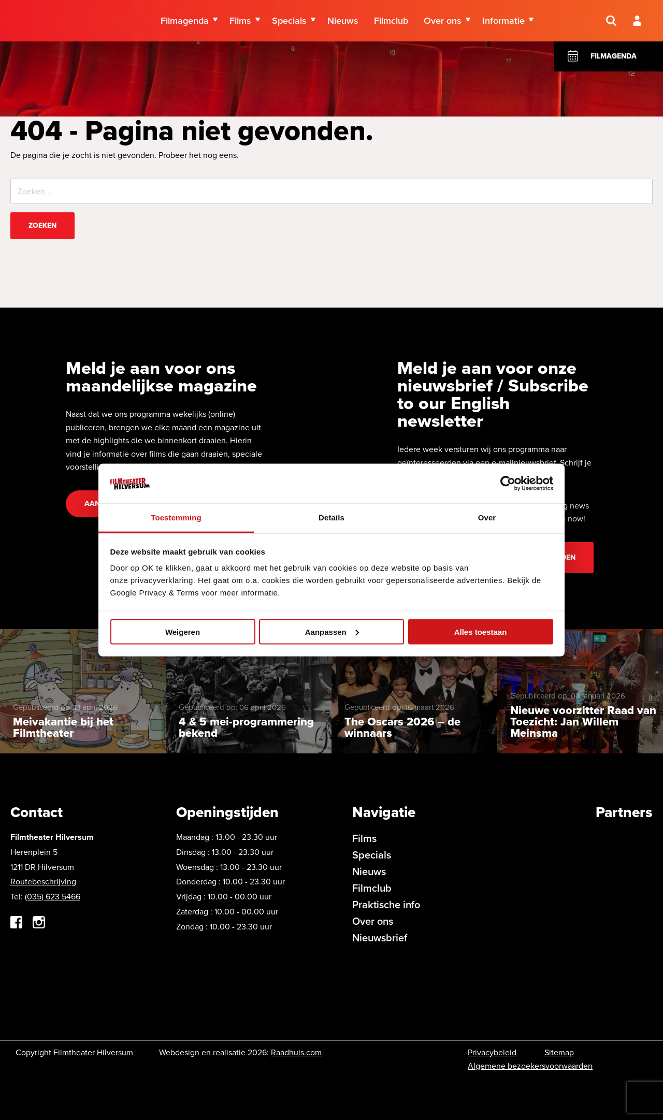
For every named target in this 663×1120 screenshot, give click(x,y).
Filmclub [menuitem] (391, 20)
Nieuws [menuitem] (342, 20)
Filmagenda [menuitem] (185, 20)
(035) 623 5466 (52, 897)
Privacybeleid (492, 1052)
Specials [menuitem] (289, 20)
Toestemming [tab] (176, 517)
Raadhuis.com (296, 1052)
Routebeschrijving (43, 882)
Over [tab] (487, 517)
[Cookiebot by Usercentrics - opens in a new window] (508, 483)
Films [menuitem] (240, 20)
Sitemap (559, 1052)
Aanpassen (332, 631)
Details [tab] (331, 517)
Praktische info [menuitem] (386, 904)
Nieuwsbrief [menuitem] (379, 938)
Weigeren (182, 631)
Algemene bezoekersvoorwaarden (530, 1066)
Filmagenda (613, 56)
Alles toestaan (480, 631)
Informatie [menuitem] (503, 20)
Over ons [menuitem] (443, 20)
